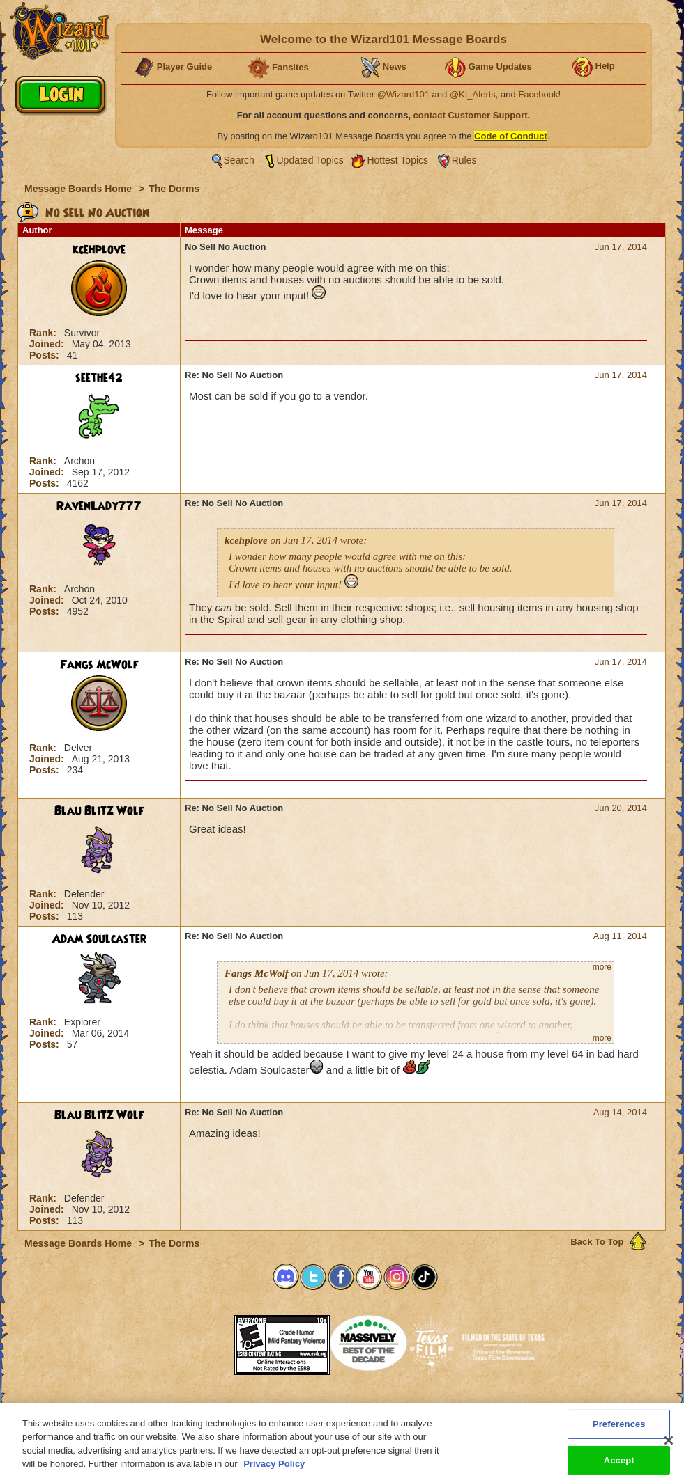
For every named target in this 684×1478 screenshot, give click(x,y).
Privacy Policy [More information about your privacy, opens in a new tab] (274, 1469)
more (602, 967)
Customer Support (338, 1407)
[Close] (668, 1445)
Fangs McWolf (99, 665)
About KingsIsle (415, 1407)
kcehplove (99, 250)
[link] (199, 1340)
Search (239, 160)
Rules (464, 160)
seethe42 (99, 378)
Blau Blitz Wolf (99, 811)
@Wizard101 (403, 94)
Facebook (538, 94)
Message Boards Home (79, 188)
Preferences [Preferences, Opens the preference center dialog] (619, 1429)
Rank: (44, 332)
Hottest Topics (397, 160)
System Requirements (252, 1407)
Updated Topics (310, 160)
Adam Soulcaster (99, 939)
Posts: (45, 355)
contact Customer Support (470, 115)
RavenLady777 (99, 506)
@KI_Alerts (473, 94)
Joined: (48, 343)
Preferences (478, 1407)
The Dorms (174, 188)
